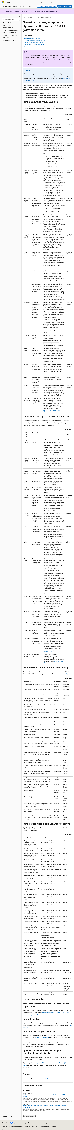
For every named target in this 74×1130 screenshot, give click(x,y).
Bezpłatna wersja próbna (64, 6)
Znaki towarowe (36, 1129)
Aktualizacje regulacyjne (42, 1037)
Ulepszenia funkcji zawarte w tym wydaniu (34, 40)
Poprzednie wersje (29, 1126)
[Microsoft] (3, 2)
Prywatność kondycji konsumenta (9, 1129)
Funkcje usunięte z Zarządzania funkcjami (34, 44)
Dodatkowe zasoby (28, 46)
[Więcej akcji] (71, 17)
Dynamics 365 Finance (43, 17)
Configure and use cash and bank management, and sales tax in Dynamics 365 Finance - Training (46, 1095)
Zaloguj (70, 2)
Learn (24, 17)
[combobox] (11, 19)
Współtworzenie (45, 1126)
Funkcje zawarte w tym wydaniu (32, 38)
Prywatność (53, 1126)
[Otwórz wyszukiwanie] (66, 2)
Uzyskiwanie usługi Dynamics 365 (47, 6)
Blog (37, 1126)
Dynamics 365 (31, 17)
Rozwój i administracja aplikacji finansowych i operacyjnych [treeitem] (10, 31)
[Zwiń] (19, 16)
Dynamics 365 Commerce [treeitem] (9, 40)
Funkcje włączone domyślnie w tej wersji (34, 42)
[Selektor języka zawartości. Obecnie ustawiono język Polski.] (4, 1123)
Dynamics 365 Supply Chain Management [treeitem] (10, 36)
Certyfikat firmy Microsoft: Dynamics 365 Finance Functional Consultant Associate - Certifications (45, 1106)
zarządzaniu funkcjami (63, 674)
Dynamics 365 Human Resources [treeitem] (11, 43)
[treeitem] (11, 23)
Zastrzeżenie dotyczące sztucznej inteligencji (12, 1126)
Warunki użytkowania (26, 1129)
